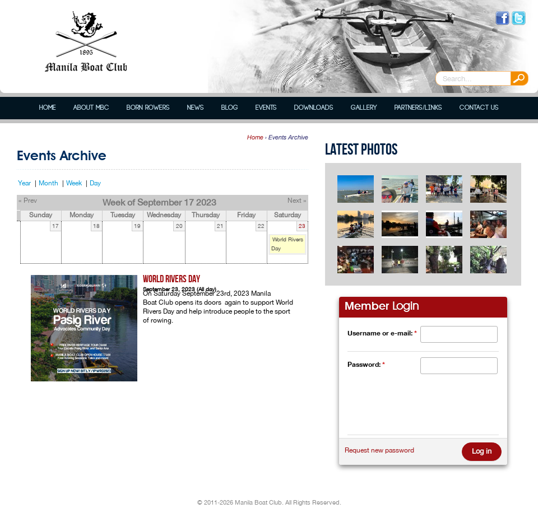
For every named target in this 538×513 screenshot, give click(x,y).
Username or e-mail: (382, 333)
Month (48, 183)
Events (266, 107)
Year (24, 183)
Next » (297, 200)
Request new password (379, 450)
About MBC (91, 107)
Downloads (313, 107)
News (195, 107)
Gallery (364, 107)
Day (95, 183)
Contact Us (479, 107)
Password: (366, 364)
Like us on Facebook (502, 18)
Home (47, 107)
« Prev (27, 200)
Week (74, 183)
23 (302, 226)
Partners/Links (418, 107)
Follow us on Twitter (519, 18)
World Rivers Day (171, 279)
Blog (229, 107)
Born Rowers (148, 107)
